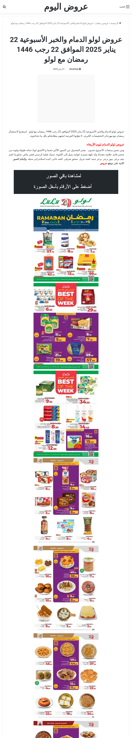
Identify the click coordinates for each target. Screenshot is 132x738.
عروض (103, 163)
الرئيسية (116, 23)
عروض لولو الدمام (49, 30)
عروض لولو (68, 30)
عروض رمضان (102, 23)
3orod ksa (73, 69)
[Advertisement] (66, 99)
